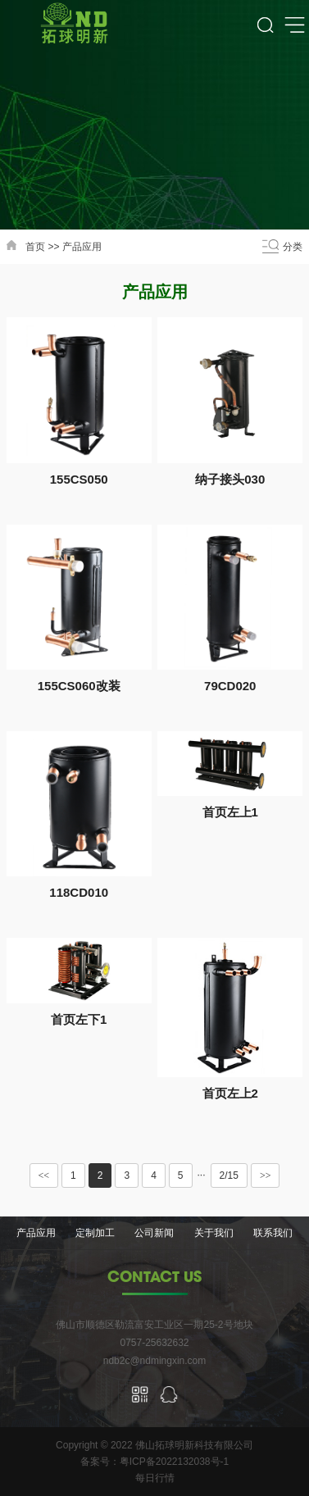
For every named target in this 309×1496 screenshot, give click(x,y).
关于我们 (214, 1233)
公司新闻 (154, 1233)
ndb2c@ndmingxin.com (155, 1360)
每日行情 (155, 1478)
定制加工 (95, 1233)
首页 (35, 246)
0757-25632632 (154, 1342)
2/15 (229, 1175)
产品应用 (82, 246)
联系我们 (273, 1233)
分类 (292, 246)
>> (265, 1175)
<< (44, 1175)
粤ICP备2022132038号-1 (174, 1461)
